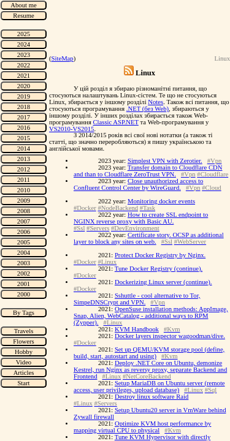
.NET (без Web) (147, 108)
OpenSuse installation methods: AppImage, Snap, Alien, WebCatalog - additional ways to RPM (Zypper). (151, 316)
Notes (155, 102)
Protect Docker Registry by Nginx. (160, 255)
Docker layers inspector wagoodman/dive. (170, 336)
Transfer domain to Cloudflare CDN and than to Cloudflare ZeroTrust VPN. (148, 171)
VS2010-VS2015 (71, 129)
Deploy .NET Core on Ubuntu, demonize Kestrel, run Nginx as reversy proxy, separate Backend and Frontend (150, 370)
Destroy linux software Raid (151, 396)
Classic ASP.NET (115, 122)
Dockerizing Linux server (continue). (163, 282)
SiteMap (63, 58)
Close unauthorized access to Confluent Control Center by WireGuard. (138, 184)
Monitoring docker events (161, 201)
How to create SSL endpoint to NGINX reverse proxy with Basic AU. (141, 218)
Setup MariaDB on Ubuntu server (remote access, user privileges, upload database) (149, 386)
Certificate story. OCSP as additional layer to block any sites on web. (149, 238)
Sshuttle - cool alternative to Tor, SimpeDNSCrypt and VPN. (137, 299)
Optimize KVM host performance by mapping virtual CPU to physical (142, 427)
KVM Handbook (137, 329)
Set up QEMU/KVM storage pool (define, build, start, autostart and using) (149, 353)
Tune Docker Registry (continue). (158, 268)
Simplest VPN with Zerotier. (165, 160)
